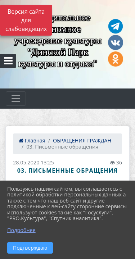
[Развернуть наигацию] (16, 98)
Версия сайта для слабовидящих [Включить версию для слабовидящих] (26, 20)
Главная (32, 140)
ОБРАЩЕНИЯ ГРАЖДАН (82, 140)
